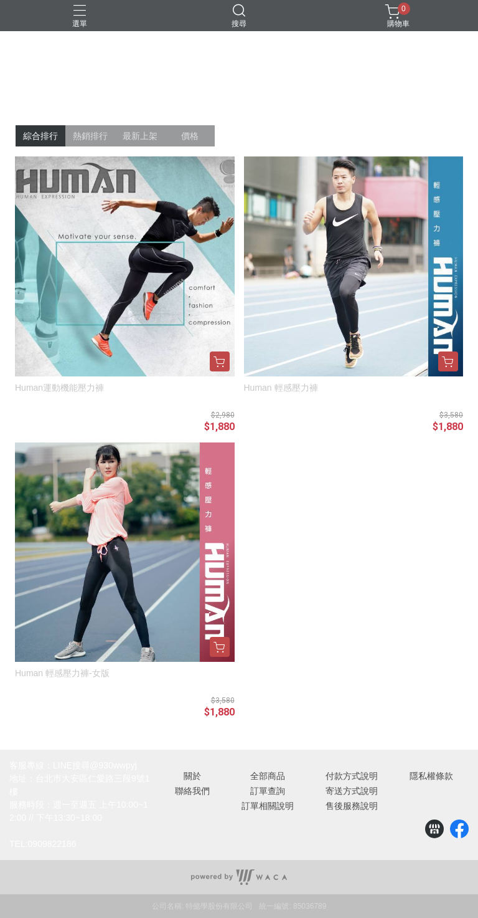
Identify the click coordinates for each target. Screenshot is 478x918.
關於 (192, 776)
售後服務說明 (352, 805)
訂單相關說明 (267, 805)
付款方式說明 (352, 776)
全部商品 (267, 776)
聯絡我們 (192, 791)
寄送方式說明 (352, 791)
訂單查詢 (267, 791)
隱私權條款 (431, 776)
